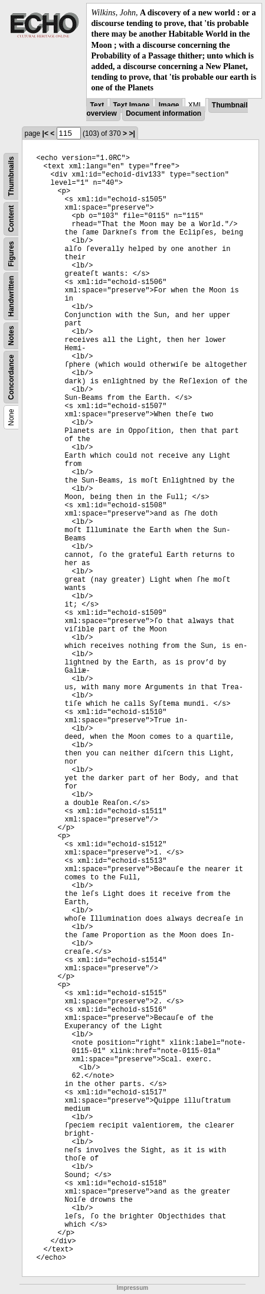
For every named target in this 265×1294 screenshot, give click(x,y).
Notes (11, 335)
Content (11, 218)
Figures (11, 253)
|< (45, 133)
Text (97, 105)
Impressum (132, 1288)
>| (132, 133)
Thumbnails (11, 175)
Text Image (131, 105)
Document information (163, 113)
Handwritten (11, 295)
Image (169, 105)
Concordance (11, 377)
